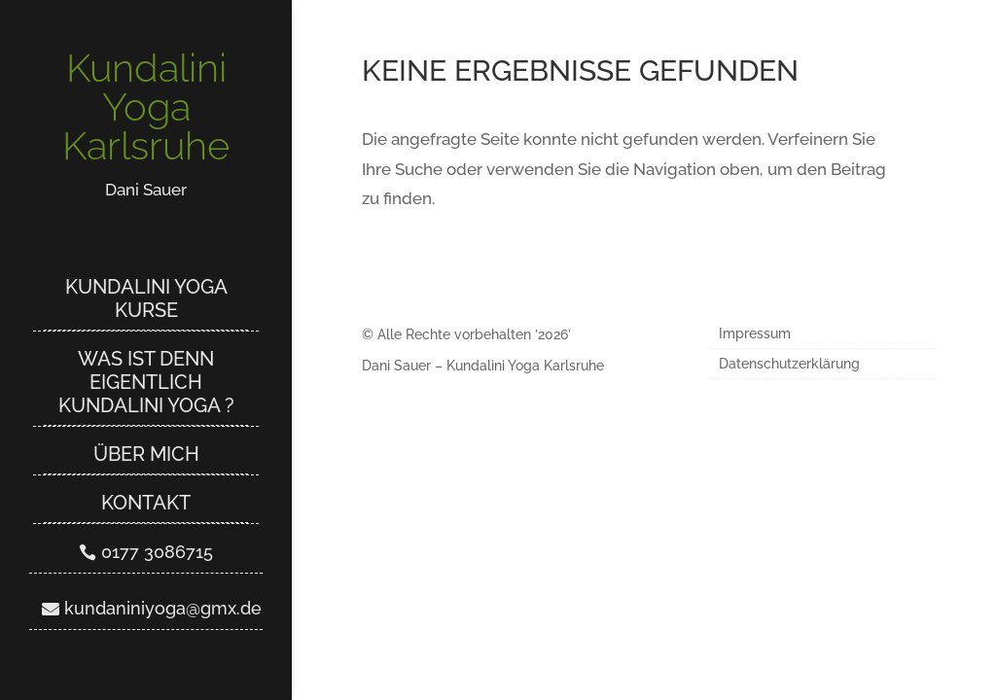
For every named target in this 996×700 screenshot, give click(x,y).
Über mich (146, 454)
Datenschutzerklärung (789, 364)
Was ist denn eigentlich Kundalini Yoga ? (146, 382)
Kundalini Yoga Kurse (146, 298)
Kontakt (146, 502)
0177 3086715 (157, 552)
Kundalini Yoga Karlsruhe (146, 106)
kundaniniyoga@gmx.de (163, 608)
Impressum (755, 334)
